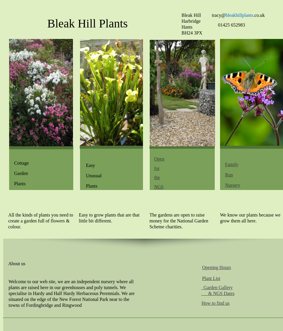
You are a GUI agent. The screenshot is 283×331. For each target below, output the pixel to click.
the (157, 177)
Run (229, 174)
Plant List (211, 278)
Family (231, 164)
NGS (159, 186)
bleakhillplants (239, 15)
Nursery (232, 185)
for (157, 168)
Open (159, 158)
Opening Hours (216, 267)
